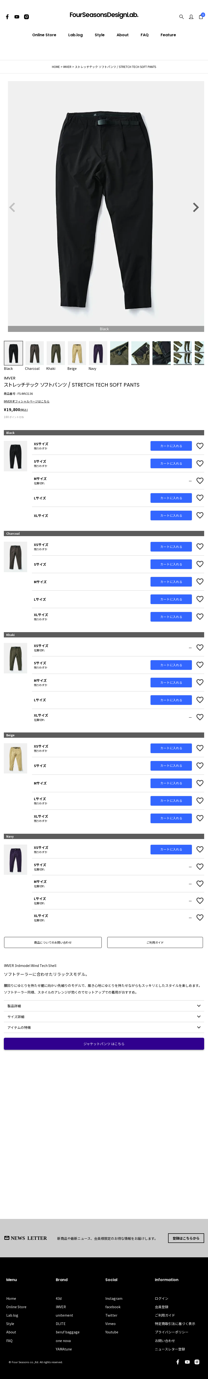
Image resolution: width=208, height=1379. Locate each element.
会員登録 (161, 1306)
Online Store (44, 35)
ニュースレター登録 (170, 1349)
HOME (56, 67)
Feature (168, 35)
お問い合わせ (165, 1340)
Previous (12, 207)
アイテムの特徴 (19, 1027)
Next (195, 207)
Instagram (113, 1298)
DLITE (61, 1323)
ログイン (161, 1298)
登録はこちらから (186, 1238)
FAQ (145, 35)
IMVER (67, 67)
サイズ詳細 (15, 1016)
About (123, 35)
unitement (64, 1315)
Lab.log (75, 35)
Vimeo (110, 1323)
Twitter (111, 1315)
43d (59, 1298)
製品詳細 (14, 1005)
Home (11, 1298)
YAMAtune (64, 1349)
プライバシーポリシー (172, 1332)
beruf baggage (68, 1332)
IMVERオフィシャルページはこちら (27, 401)
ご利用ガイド (155, 942)
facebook (112, 1306)
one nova (63, 1340)
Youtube (111, 1332)
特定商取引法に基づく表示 (175, 1323)
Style (100, 35)
